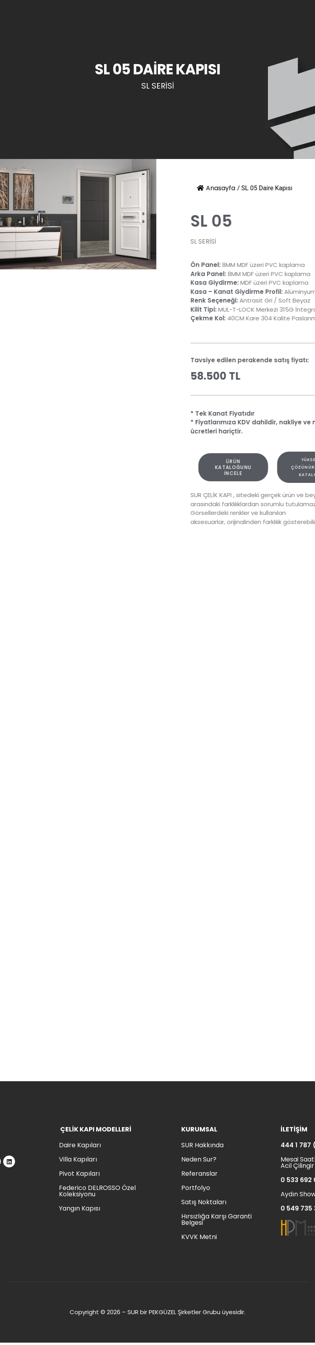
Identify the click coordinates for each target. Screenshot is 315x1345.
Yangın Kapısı (79, 1208)
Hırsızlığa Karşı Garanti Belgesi (216, 1219)
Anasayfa (222, 188)
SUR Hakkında (202, 1145)
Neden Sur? (198, 1159)
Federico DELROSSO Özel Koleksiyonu (97, 1191)
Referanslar (199, 1173)
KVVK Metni (199, 1236)
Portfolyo (195, 1187)
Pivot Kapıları (79, 1173)
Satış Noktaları (203, 1202)
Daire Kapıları (80, 1145)
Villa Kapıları (78, 1159)
